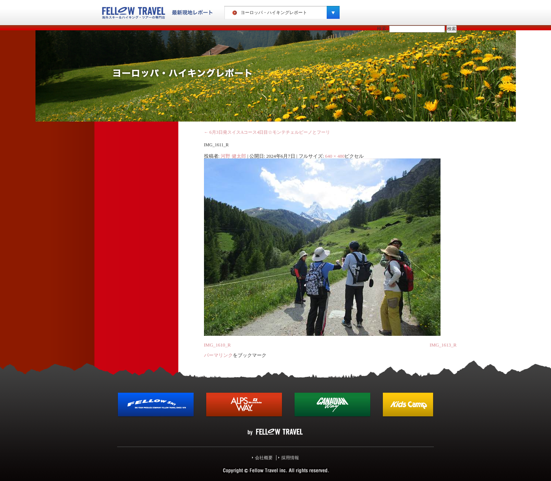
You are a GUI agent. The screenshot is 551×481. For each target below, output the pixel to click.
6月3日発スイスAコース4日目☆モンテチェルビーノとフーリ (267, 132)
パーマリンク (218, 355)
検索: (382, 28)
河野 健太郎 (233, 156)
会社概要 (264, 457)
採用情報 (290, 457)
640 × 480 (335, 156)
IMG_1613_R (443, 345)
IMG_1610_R (217, 345)
